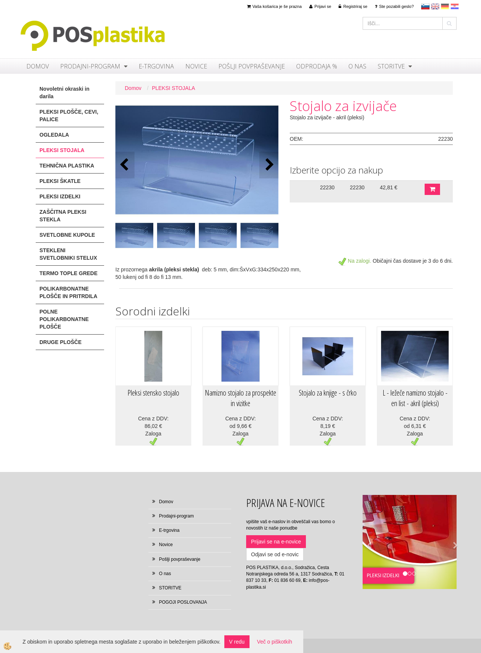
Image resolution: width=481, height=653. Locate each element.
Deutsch (445, 6)
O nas (357, 66)
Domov (37, 66)
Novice (196, 66)
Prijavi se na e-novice (276, 542)
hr (455, 6)
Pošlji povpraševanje (251, 66)
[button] (268, 165)
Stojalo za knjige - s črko (328, 393)
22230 (327, 187)
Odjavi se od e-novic (275, 554)
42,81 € (389, 187)
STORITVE (391, 66)
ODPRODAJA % (316, 66)
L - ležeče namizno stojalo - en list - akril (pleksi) (415, 398)
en (435, 6)
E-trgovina (156, 66)
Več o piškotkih (274, 642)
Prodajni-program (90, 66)
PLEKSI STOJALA (173, 88)
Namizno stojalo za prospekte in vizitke (240, 398)
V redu (237, 642)
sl (425, 6)
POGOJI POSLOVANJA (183, 602)
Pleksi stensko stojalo (153, 393)
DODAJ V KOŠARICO (432, 189)
